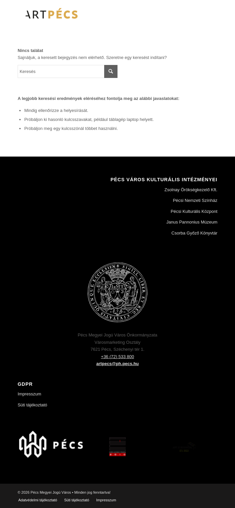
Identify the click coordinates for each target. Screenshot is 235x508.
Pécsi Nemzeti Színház (195, 200)
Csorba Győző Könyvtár (194, 233)
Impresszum (29, 393)
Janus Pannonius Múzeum (191, 222)
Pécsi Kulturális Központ (194, 211)
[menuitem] (38, 500)
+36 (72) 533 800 (117, 356)
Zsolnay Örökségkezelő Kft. (190, 189)
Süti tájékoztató (32, 404)
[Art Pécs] (97, 13)
